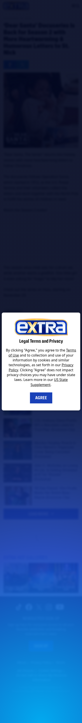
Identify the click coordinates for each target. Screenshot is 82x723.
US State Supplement (49, 382)
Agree (41, 397)
